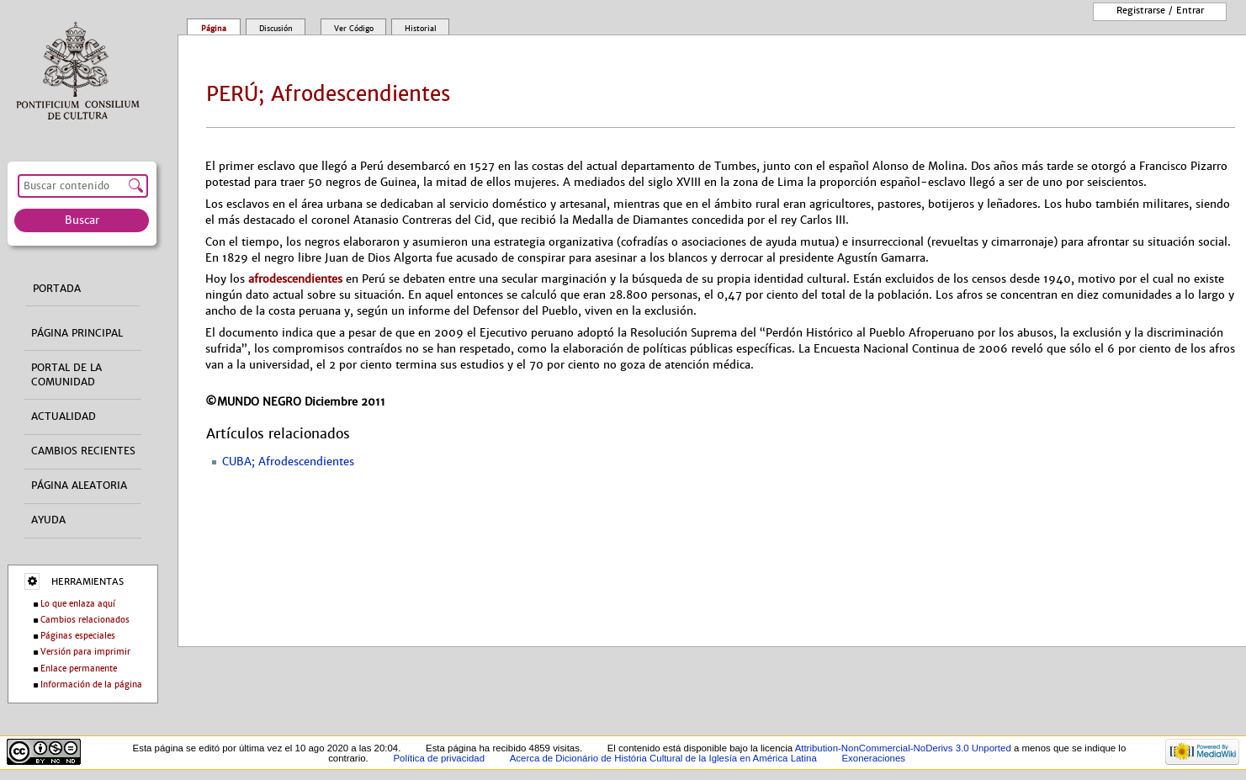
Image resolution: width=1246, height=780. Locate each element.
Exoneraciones (873, 758)
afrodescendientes (295, 279)
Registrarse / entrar (1160, 10)
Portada (57, 288)
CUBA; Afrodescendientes (288, 462)
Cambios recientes (83, 451)
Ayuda (48, 520)
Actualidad (63, 416)
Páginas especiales (77, 635)
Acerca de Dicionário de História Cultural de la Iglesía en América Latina (663, 758)
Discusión (276, 29)
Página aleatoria (79, 485)
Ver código (354, 29)
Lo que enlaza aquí (77, 603)
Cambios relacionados (85, 619)
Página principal (77, 333)
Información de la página (91, 684)
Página (213, 29)
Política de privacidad (439, 758)
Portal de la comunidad (66, 375)
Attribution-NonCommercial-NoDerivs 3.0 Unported (903, 748)
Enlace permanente (78, 668)
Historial (421, 29)
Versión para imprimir (85, 651)
